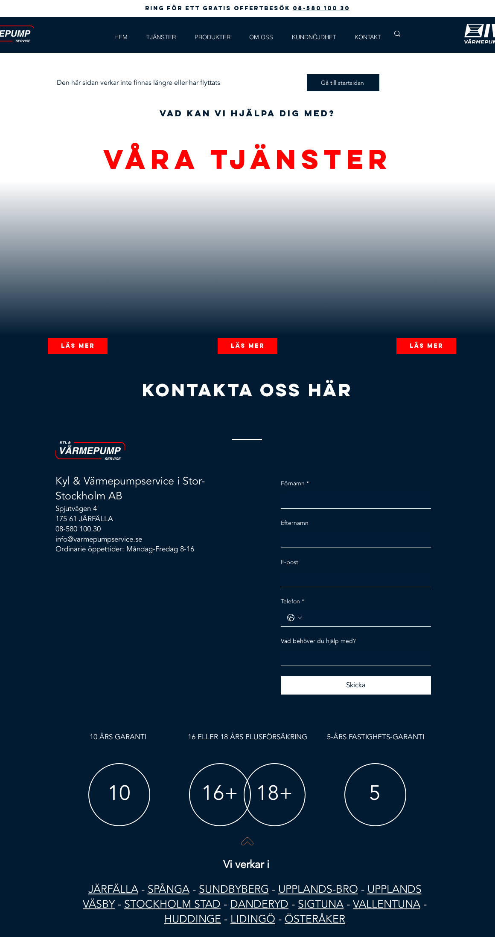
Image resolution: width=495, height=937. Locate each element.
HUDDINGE (192, 919)
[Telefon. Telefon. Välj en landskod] (294, 618)
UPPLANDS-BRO (318, 889)
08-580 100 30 (321, 8)
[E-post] (353, 578)
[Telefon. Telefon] (364, 617)
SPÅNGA (168, 889)
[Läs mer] (77, 346)
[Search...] (421, 33)
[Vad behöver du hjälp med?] (353, 657)
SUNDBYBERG (234, 889)
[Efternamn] (353, 539)
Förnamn (295, 483)
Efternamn (295, 523)
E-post (289, 562)
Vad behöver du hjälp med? (318, 641)
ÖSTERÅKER (315, 919)
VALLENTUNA (386, 904)
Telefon (292, 601)
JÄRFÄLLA (113, 889)
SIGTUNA (321, 904)
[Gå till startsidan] (343, 82)
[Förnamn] (353, 499)
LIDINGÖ (252, 919)
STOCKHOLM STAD (172, 904)
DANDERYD (259, 904)
